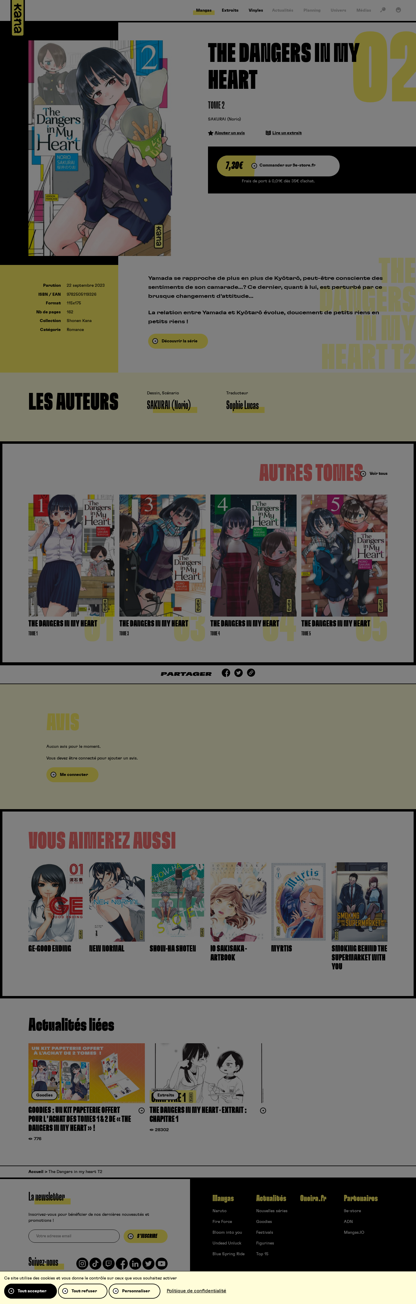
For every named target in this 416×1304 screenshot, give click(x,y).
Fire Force (222, 1222)
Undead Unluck (226, 1243)
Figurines (265, 1243)
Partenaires (361, 1198)
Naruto (219, 1211)
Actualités (271, 1198)
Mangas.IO (354, 1232)
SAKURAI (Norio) (224, 119)
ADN (348, 1222)
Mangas (223, 1198)
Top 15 (262, 1254)
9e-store (352, 1211)
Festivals (264, 1232)
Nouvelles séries (272, 1211)
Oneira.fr (313, 1198)
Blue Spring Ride (228, 1254)
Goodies (264, 1222)
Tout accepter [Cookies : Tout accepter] (32, 1291)
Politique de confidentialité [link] (196, 1290)
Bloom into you (227, 1232)
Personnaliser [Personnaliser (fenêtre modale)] (136, 1291)
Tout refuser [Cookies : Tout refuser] (84, 1291)
